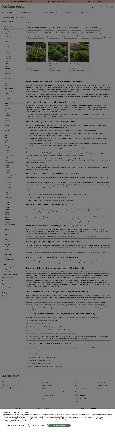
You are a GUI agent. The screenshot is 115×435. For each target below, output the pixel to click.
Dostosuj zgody (38, 425)
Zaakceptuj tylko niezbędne (16, 425)
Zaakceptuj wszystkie (59, 425)
